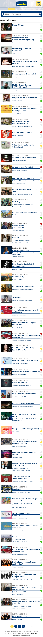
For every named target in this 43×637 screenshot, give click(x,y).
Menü (3, 2)
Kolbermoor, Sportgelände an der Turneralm (21, 340)
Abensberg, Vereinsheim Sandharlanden (20, 90)
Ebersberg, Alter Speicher (17, 135)
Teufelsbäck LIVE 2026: (19, 228)
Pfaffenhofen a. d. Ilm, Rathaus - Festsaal (20, 242)
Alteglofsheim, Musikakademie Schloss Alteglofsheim (22, 66)
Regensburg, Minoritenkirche (18, 256)
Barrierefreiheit (25, 635)
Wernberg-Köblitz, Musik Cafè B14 (19, 170)
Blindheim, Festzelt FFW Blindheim (19, 279)
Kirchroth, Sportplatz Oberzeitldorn (19, 554)
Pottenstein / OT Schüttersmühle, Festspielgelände (22, 289)
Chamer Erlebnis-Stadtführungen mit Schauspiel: (25, 181)
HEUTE (18, 9)
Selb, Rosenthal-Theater (17, 269)
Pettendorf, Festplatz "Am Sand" (19, 160)
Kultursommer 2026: (18, 539)
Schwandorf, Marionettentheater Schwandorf (21, 28)
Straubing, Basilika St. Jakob (18, 594)
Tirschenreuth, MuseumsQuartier (19, 507)
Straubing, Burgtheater (17, 100)
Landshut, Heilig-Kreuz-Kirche (18, 530)
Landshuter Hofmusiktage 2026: (21, 606)
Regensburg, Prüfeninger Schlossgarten (20, 206)
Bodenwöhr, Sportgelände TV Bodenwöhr (21, 492)
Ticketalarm (24, 9)
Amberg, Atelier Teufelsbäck (18, 230)
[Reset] (40, 14)
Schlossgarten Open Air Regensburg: (22, 204)
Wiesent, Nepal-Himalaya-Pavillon (19, 150)
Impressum (34, 633)
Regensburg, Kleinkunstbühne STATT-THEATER (22, 126)
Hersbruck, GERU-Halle (17, 113)
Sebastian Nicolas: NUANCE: (20, 468)
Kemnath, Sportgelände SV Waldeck (19, 396)
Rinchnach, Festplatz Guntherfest (19, 327)
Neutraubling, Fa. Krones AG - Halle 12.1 (20, 363)
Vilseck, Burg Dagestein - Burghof (19, 422)
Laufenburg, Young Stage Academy (19, 518)
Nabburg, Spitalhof (16, 431)
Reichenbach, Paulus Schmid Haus (19, 374)
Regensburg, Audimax (16, 42)
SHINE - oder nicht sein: (19, 516)
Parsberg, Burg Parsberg (17, 457)
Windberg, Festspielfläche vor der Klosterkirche (22, 300)
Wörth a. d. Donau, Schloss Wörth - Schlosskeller (22, 579)
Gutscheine (32, 9)
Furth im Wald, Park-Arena (17, 217)
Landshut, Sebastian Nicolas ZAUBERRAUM (21, 470)
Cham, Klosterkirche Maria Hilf (18, 183)
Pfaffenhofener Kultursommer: (21, 240)
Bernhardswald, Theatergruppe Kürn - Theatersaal (22, 481)
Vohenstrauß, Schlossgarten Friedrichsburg (21, 541)
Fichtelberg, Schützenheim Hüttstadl (19, 76)
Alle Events (11, 9)
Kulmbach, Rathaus (16, 53)
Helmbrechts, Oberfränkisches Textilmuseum (21, 385)
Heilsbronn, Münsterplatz (17, 567)
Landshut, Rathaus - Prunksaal (18, 608)
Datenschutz (16, 635)
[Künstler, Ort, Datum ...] (21, 14)
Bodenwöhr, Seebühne (17, 619)
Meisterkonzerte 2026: (19, 592)
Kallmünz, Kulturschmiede (17, 352)
